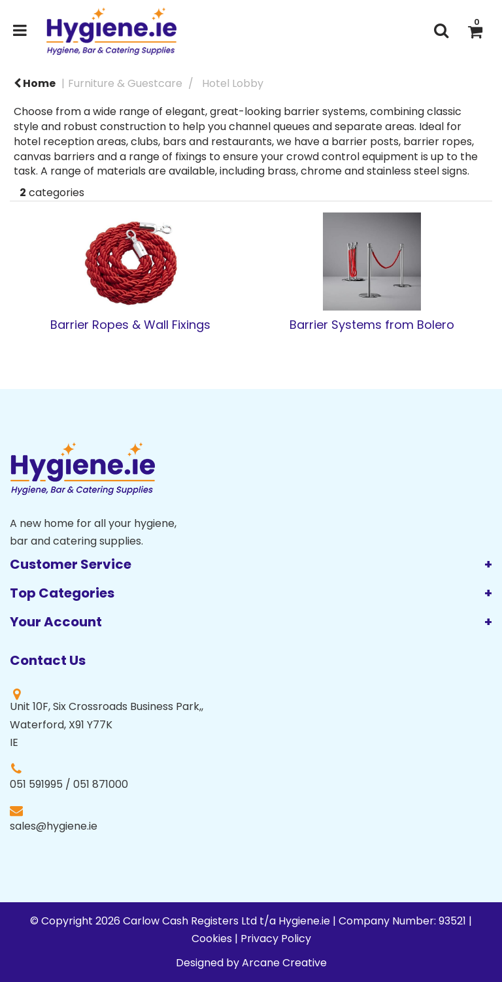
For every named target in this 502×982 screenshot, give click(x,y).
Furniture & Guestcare (125, 83)
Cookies (212, 938)
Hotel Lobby (232, 83)
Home (35, 83)
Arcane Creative (284, 962)
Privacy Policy (276, 938)
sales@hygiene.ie (53, 826)
